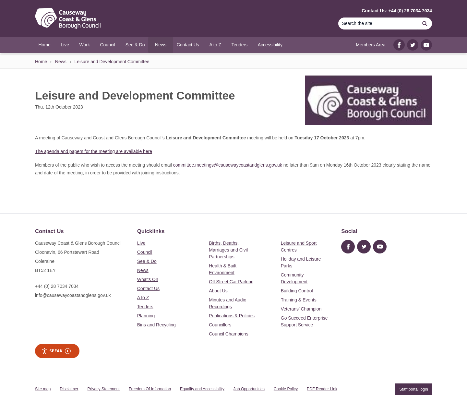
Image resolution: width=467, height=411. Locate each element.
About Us (218, 290)
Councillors (220, 324)
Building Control (297, 290)
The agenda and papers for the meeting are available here (93, 151)
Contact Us (148, 288)
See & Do (147, 261)
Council (144, 252)
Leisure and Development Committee (111, 61)
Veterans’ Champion (301, 308)
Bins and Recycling (156, 324)
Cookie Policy (286, 389)
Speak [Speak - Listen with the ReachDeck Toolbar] (56, 351)
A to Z (143, 297)
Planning (146, 315)
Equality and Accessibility (202, 389)
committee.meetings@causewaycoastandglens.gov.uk (228, 165)
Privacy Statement (104, 389)
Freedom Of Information (150, 389)
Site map (43, 389)
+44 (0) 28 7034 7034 (56, 286)
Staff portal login (413, 389)
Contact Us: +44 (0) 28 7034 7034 (397, 10)
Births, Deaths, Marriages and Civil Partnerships (228, 250)
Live (141, 243)
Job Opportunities (249, 389)
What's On (147, 279)
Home (41, 61)
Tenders (145, 306)
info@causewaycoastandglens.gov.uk (73, 295)
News (60, 61)
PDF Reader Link (322, 389)
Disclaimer (69, 389)
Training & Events (299, 299)
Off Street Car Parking (231, 281)
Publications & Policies (232, 315)
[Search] (377, 23)
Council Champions (228, 333)
